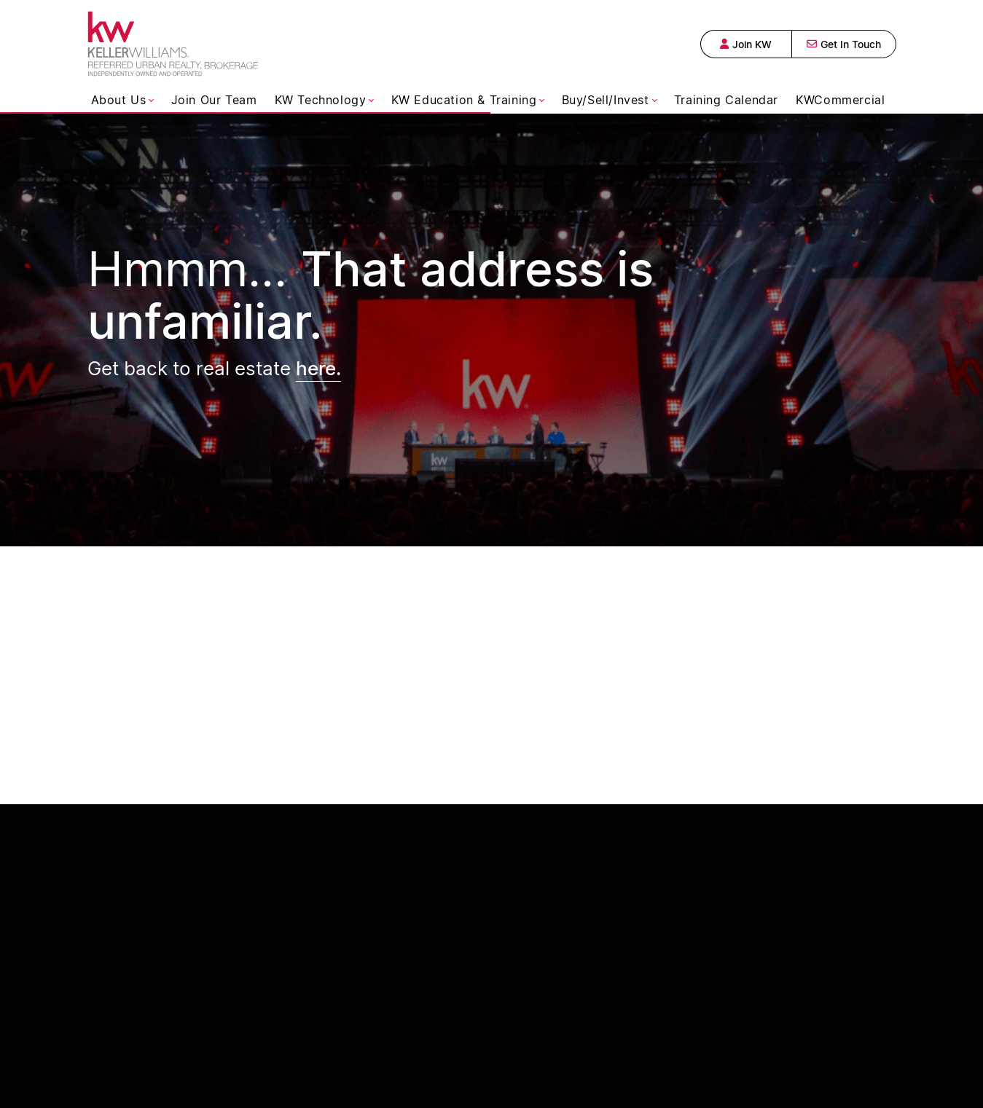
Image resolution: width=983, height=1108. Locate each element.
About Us (118, 100)
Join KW (746, 44)
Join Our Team (214, 100)
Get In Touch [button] (844, 44)
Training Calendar (726, 100)
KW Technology (321, 100)
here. (318, 367)
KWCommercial (840, 100)
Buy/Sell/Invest (605, 100)
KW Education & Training (464, 100)
